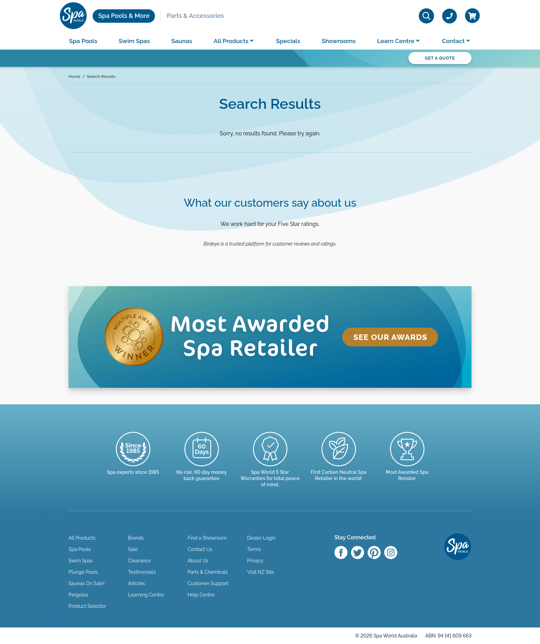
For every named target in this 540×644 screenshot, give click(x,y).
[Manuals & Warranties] (270, 466)
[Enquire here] (407, 463)
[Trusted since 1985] (133, 459)
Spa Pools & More (123, 15)
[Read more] (202, 463)
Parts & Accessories (195, 15)
